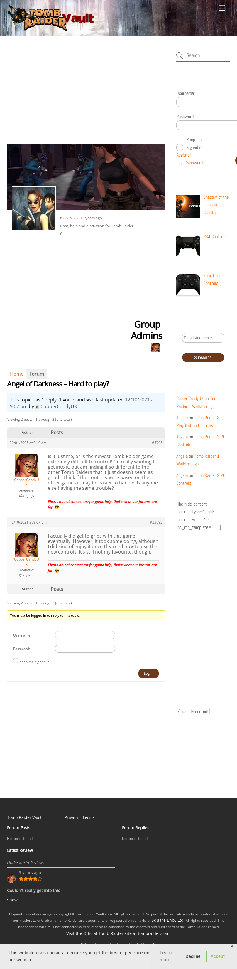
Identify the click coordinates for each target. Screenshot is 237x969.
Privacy (71, 817)
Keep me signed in (34, 661)
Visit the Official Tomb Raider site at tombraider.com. (118, 933)
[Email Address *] (203, 338)
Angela (182, 418)
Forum (36, 374)
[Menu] (222, 8)
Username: (22, 635)
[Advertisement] (86, 96)
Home (16, 374)
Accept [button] (218, 956)
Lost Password (189, 163)
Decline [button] (192, 956)
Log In (148, 673)
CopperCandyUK (190, 398)
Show (12, 900)
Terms (88, 817)
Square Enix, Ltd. (168, 920)
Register (183, 155)
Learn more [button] (166, 956)
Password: (21, 648)
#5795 (157, 442)
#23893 (156, 522)
